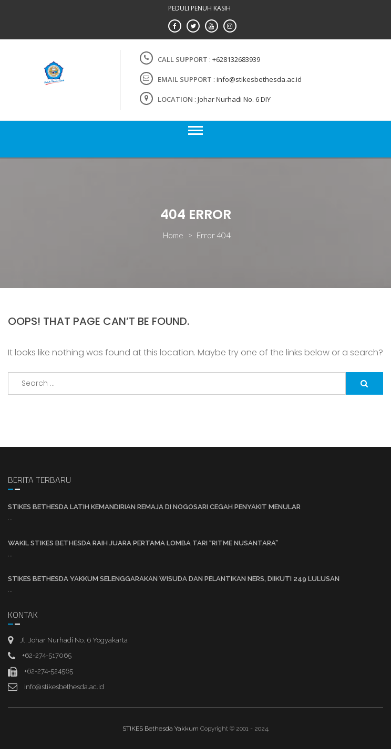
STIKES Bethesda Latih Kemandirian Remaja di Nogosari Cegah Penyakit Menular (154, 507)
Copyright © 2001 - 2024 (234, 728)
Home (173, 235)
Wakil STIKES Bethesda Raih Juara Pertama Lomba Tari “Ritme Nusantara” (143, 543)
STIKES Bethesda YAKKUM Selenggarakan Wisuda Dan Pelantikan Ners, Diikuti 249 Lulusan (173, 579)
